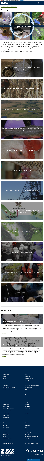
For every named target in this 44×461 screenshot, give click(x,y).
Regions (4, 378)
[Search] (38, 3)
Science (5, 369)
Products (27, 369)
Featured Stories (6, 402)
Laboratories (5, 385)
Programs (5, 376)
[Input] (32, 3)
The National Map (28, 387)
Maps (26, 374)
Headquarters (28, 402)
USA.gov (26, 441)
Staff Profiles (27, 406)
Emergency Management (8, 443)
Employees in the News (8, 410)
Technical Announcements (8, 408)
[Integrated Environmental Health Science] (22, 26)
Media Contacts (6, 415)
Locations (27, 404)
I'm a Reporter (6, 417)
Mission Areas (6, 374)
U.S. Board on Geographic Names (32, 385)
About (4, 422)
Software (27, 383)
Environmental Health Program (9, 6)
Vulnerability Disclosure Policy (31, 443)
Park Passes (27, 394)
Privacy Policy (28, 432)
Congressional (6, 434)
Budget (4, 436)
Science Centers (6, 380)
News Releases (6, 404)
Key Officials (5, 432)
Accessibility (27, 425)
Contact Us (27, 413)
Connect (27, 399)
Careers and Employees (8, 438)
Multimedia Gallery (29, 378)
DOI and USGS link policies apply (32, 436)
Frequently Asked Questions (9, 387)
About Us (5, 425)
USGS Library (28, 389)
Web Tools (27, 380)
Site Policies (27, 429)
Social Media (27, 408)
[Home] (4, 4)
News (4, 399)
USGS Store (27, 391)
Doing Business (6, 441)
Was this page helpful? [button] (33, 459)
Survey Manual (6, 427)
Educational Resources (8, 389)
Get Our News (6, 413)
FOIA (26, 427)
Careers (26, 410)
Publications (27, 376)
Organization (5, 429)
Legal (26, 422)
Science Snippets (6, 406)
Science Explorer (6, 372)
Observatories (6, 383)
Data (26, 372)
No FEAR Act (27, 438)
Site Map (27, 434)
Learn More (4, 333)
